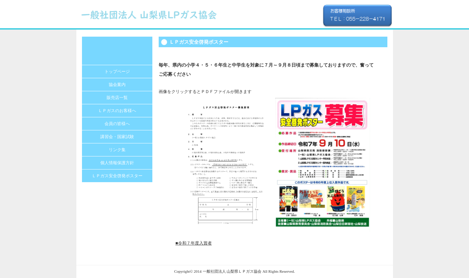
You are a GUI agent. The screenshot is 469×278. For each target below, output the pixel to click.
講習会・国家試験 (117, 136)
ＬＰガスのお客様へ (117, 110)
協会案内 (117, 84)
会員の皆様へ (117, 123)
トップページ (117, 71)
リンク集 (117, 149)
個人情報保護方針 (117, 162)
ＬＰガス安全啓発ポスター (117, 175)
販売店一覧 (117, 97)
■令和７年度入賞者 (194, 243)
